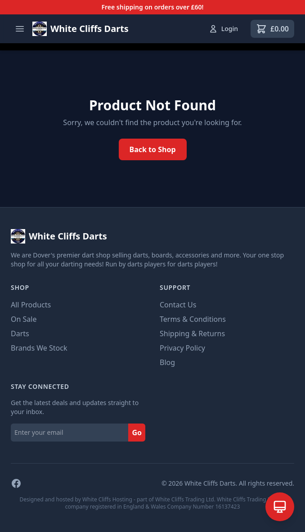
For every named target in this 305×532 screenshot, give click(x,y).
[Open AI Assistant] (279, 506)
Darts (20, 333)
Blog (167, 362)
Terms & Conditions (193, 319)
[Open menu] (20, 29)
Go (137, 432)
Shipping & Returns (192, 333)
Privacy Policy (182, 348)
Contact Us (178, 305)
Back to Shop (153, 149)
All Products (31, 305)
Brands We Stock (39, 348)
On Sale (23, 319)
